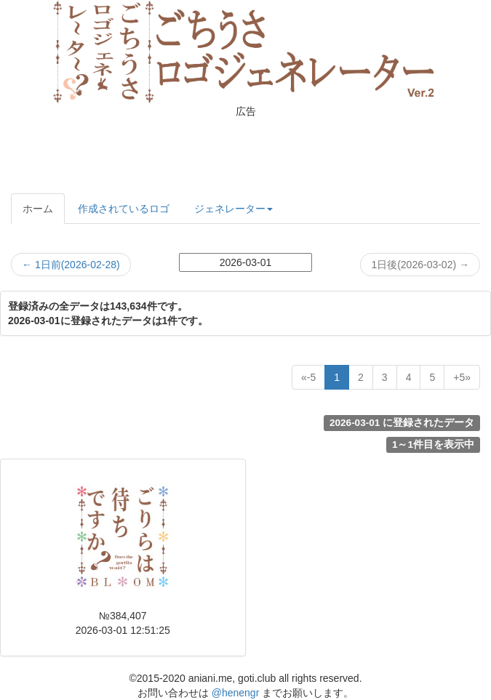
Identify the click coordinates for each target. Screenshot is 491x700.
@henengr (236, 693)
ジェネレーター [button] (233, 208)
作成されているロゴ (123, 208)
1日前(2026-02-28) (71, 264)
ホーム (38, 208)
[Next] (462, 377)
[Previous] (308, 377)
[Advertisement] (246, 153)
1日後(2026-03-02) (420, 264)
